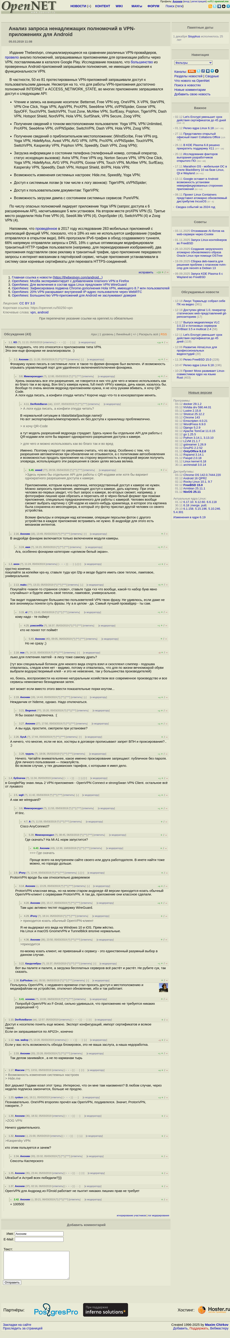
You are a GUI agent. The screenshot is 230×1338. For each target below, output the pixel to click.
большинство (142, 62)
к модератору (87, 342)
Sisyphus (194, 36)
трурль (29, 753)
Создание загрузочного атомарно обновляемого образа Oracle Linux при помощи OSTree (200, 252)
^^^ (65, 359)
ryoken (19, 1097)
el (26, 612)
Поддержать (199, 1334)
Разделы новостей (188, 76)
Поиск (170, 6)
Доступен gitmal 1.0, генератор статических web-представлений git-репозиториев (202, 313)
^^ (60, 359)
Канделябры (33, 963)
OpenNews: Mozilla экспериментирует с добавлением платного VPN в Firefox (70, 281)
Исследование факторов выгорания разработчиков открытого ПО (197, 157)
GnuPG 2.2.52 (193, 448)
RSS (164, 334)
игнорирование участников (131, 1215)
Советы (200, 222)
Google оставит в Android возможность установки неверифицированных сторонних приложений (200, 184)
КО (15, 342)
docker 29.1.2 (193, 404)
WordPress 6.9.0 (195, 424)
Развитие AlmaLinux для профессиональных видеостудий (197, 350)
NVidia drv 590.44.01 (197, 407)
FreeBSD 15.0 (193, 485)
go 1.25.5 (190, 434)
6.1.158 (188, 508)
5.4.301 (178, 512)
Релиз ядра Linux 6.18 (198, 128)
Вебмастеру (219, 1334)
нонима (30, 999)
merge (195, 505)
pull (203, 505)
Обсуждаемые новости (200, 292)
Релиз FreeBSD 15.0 (197, 359)
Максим (19, 1070)
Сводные (212, 76)
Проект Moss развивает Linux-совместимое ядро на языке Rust (201, 374)
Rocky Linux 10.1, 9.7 (198, 481)
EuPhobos (26, 980)
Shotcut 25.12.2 (194, 414)
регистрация (198, 1)
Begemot (30, 710)
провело (12, 57)
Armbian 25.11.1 (194, 488)
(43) (28, 334)
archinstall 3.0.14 (195, 464)
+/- (135, 334)
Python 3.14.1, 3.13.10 (199, 437)
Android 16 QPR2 (195, 478)
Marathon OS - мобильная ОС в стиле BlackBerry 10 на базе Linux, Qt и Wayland (202, 170)
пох (22, 652)
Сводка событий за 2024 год (195, 207)
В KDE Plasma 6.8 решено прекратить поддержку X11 (198, 146)
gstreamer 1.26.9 (195, 444)
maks (23, 584)
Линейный (123, 334)
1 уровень (106, 334)
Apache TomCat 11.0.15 (199, 431)
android (43, 312)
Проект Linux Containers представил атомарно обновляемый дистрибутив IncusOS (202, 198)
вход (186, 1)
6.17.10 (188, 502)
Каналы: (180, 71)
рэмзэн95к (36, 625)
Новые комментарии (190, 89)
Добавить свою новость (192, 94)
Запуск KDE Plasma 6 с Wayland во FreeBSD (200, 275)
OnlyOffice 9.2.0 (195, 451)
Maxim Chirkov (216, 1330)
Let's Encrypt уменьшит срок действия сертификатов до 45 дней (201, 118)
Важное (200, 108)
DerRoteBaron (38, 404)
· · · (68, 342)
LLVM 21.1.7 (192, 441)
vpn (33, 312)
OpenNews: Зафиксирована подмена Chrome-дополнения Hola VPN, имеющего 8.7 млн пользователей (90, 288)
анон (16, 564)
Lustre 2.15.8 (192, 410)
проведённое (46, 229)
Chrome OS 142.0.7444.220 (202, 475)
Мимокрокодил (33, 376)
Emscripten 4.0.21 (196, 420)
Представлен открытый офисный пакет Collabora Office (198, 135)
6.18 (186, 505)
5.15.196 (201, 508)
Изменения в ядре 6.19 (189, 517)
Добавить (180, 1334)
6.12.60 (200, 502)
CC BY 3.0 (27, 303)
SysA (23, 736)
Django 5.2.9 (192, 427)
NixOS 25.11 (192, 491)
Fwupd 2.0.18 (193, 458)
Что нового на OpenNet (192, 80)
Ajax (94, 334)
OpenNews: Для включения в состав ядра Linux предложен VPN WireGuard (69, 284)
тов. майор (21, 1040)
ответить (49, 342)
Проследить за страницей (22, 1334)
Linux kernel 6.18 (195, 461)
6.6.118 (212, 502)
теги (179, 6)
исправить (146, 272)
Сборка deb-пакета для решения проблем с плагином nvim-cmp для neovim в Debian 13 (201, 265)
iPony (22, 872)
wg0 (21, 795)
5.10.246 (214, 508)
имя (27, 547)
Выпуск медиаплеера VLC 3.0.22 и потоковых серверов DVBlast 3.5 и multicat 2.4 (198, 326)
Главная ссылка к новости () (57, 277)
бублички (19, 778)
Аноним (24, 359)
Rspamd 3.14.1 (194, 454)
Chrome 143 (192, 417)
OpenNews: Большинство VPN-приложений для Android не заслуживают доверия (74, 295)
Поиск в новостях (187, 85)
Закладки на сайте (17, 1330)
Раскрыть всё (148, 334)
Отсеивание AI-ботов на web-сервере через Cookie (200, 232)
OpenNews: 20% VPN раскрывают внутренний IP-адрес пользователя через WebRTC (77, 292)
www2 (38, 470)
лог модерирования (158, 1215)
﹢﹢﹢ (59, 342)
